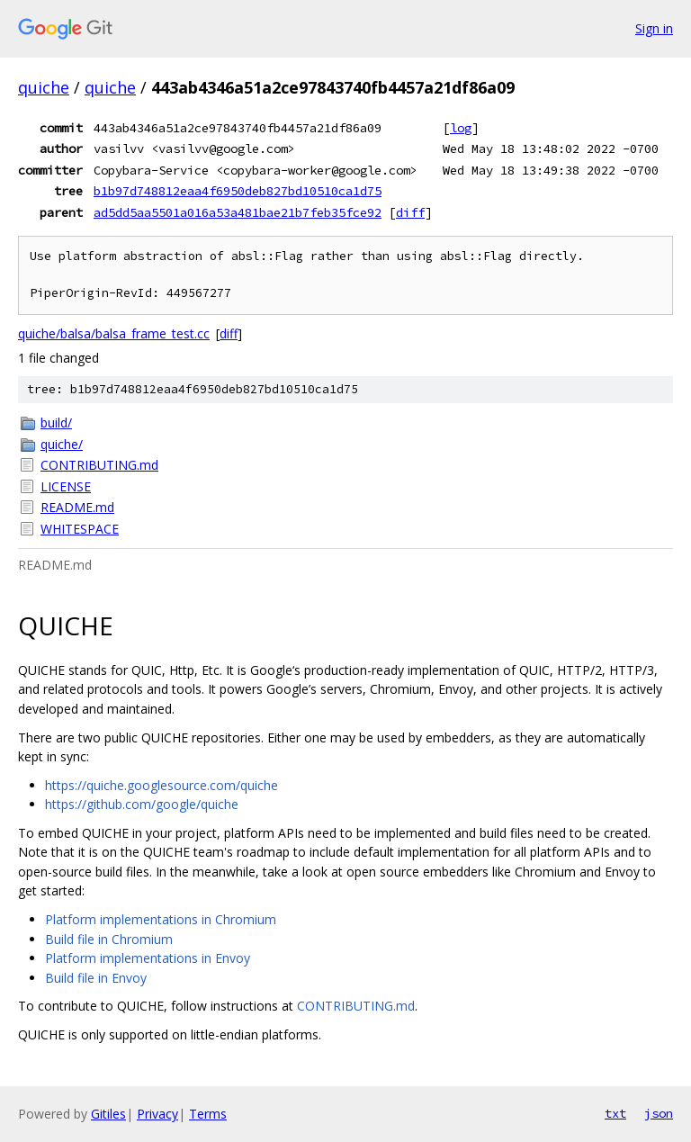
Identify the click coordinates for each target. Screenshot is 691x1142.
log (460, 128)
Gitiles (108, 1113)
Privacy (157, 1113)
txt (615, 1113)
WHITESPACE (79, 528)
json (658, 1113)
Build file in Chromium (109, 939)
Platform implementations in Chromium (160, 919)
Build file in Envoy (96, 977)
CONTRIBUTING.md (99, 464)
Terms (208, 1113)
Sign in (654, 28)
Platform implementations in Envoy (147, 958)
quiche (43, 87)
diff (410, 212)
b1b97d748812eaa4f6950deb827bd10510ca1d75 (237, 191)
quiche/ (61, 444)
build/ (56, 422)
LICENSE (65, 486)
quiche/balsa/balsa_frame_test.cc (114, 333)
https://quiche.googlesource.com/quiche (161, 785)
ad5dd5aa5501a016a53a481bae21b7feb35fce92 (237, 212)
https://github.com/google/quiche (141, 804)
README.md (77, 507)
